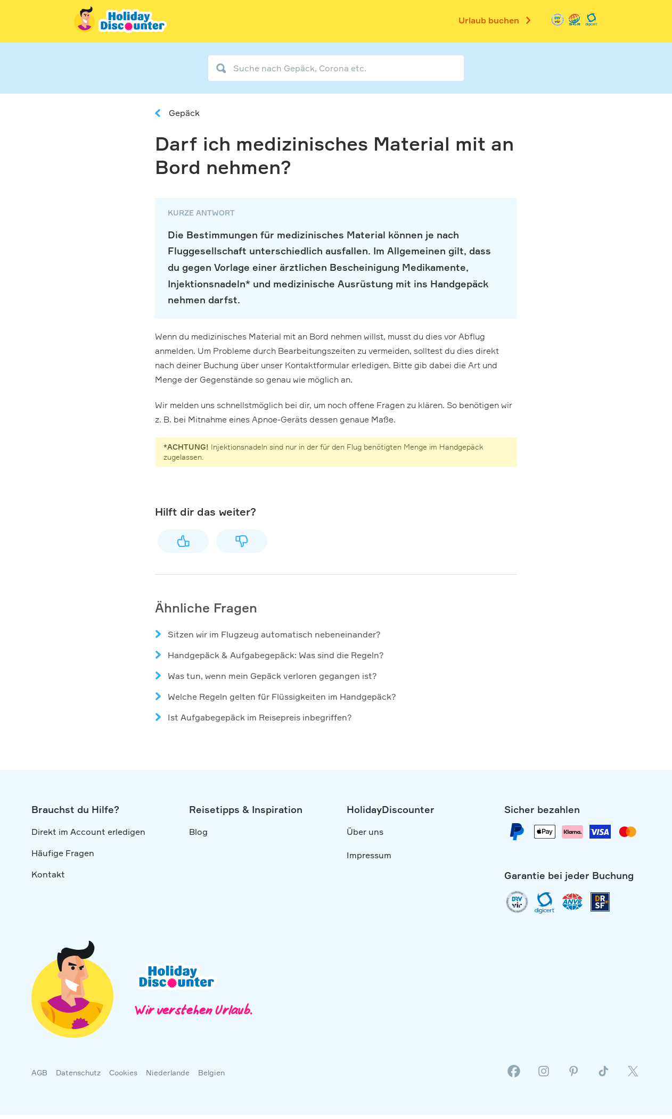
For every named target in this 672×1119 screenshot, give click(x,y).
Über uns (365, 831)
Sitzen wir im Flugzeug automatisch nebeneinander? (274, 634)
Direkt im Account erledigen (88, 831)
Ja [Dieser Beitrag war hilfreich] (183, 541)
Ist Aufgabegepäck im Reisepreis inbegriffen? (260, 717)
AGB (39, 1072)
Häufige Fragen (62, 853)
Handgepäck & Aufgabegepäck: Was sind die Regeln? (276, 655)
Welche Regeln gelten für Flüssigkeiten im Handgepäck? (282, 696)
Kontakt (48, 874)
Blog (198, 831)
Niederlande (168, 1072)
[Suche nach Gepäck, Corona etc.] (336, 68)
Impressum (369, 855)
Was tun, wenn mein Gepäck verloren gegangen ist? (272, 675)
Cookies (123, 1072)
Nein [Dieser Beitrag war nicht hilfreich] (241, 541)
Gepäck (184, 112)
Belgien (211, 1072)
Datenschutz (78, 1072)
